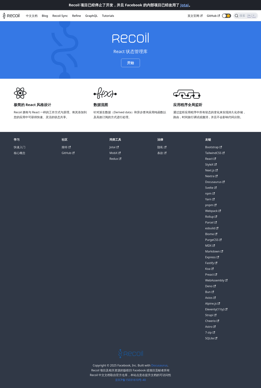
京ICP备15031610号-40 (130, 380)
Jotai (184, 5)
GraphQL (91, 16)
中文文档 (32, 16)
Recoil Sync (60, 16)
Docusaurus (159, 365)
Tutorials (108, 16)
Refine (76, 16)
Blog (45, 16)
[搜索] (245, 15)
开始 (130, 62)
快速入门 (19, 147)
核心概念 (19, 153)
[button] (226, 16)
